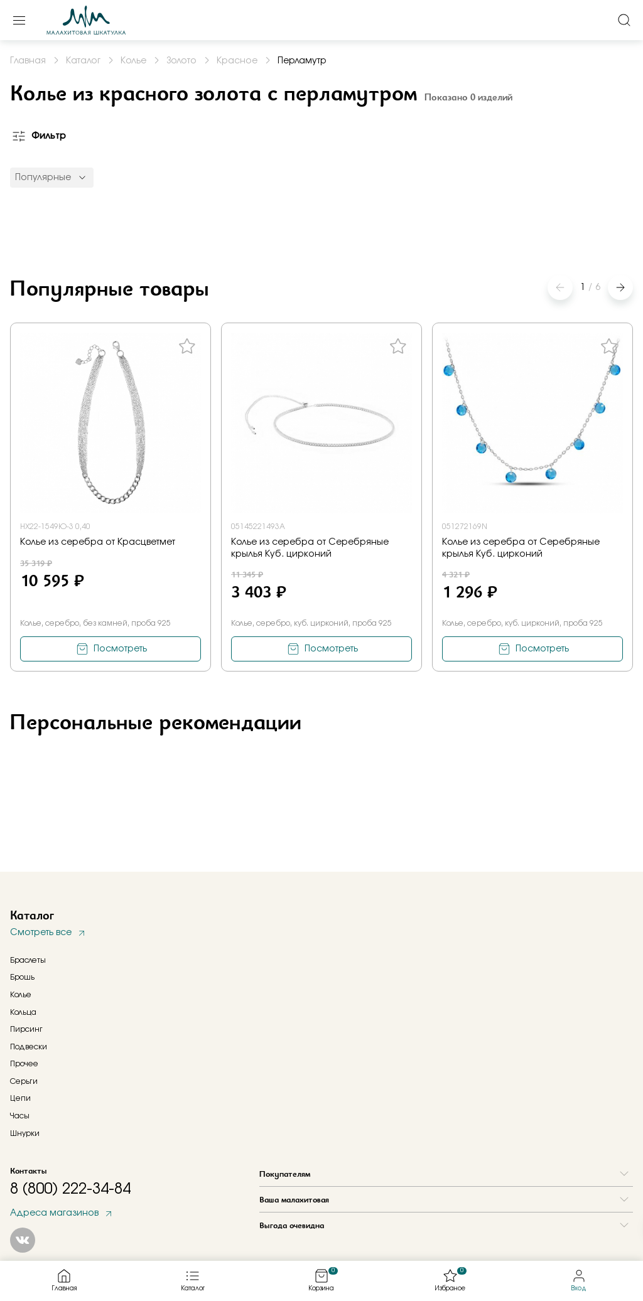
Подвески (28, 1047)
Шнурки (25, 1133)
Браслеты (28, 960)
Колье (20, 995)
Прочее (24, 1064)
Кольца (23, 1012)
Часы (20, 1116)
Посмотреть (120, 649)
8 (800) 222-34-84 (70, 1189)
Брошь (22, 977)
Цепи (20, 1098)
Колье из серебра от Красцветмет (97, 542)
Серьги (24, 1081)
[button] (620, 287)
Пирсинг (26, 1029)
